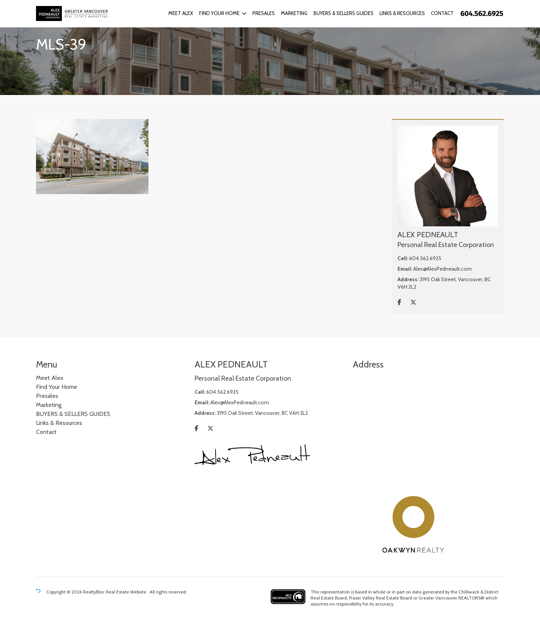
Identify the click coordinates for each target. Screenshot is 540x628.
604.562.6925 (425, 258)
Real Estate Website (126, 592)
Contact (442, 13)
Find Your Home (219, 13)
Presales (263, 13)
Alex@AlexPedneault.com (442, 268)
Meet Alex (180, 13)
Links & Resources (402, 13)
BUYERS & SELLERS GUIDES (344, 13)
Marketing (294, 13)
